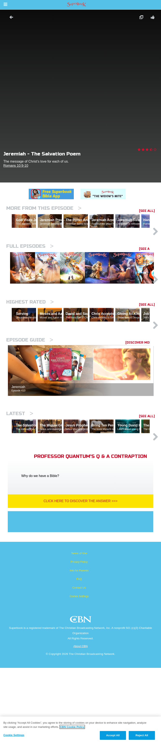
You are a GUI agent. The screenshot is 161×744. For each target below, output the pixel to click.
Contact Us (79, 663)
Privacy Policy (79, 638)
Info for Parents (79, 646)
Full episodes (29, 264)
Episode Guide (29, 398)
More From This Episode (43, 208)
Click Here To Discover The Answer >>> (81, 577)
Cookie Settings (79, 672)
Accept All (112, 735)
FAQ (79, 655)
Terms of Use (79, 629)
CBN (81, 696)
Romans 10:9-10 (15, 165)
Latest (19, 471)
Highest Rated (30, 341)
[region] (80, 730)
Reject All (141, 735)
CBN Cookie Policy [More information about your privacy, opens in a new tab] (72, 726)
